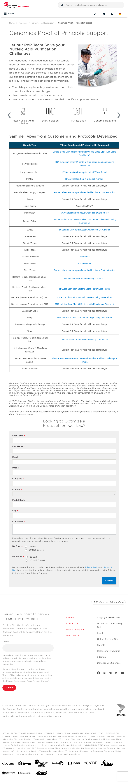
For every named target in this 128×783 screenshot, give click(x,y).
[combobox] (91, 5)
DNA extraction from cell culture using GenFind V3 (84, 339)
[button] (62, 5)
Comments (18, 521)
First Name (18, 436)
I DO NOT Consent (36, 550)
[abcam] (8, 764)
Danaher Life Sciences (109, 663)
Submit (109, 580)
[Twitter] (116, 673)
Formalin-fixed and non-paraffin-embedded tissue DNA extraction (84, 192)
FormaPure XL (84, 263)
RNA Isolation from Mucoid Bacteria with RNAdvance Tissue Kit (84, 304)
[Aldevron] (24, 764)
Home (12, 23)
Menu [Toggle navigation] (9, 13)
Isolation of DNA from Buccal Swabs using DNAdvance (84, 229)
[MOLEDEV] (8, 773)
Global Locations (75, 629)
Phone (15, 468)
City (15, 511)
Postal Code (19, 500)
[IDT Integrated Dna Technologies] (90, 764)
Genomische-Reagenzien (43, 23)
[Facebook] (98, 673)
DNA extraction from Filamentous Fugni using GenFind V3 (84, 317)
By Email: (17, 546)
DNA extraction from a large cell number (84, 179)
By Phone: (18, 556)
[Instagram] (104, 673)
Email (16, 457)
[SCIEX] (41, 773)
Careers (70, 617)
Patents (101, 645)
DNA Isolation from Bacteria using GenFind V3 (84, 278)
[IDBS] (74, 764)
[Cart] (103, 13)
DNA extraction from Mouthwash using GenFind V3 (84, 213)
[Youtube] (122, 673)
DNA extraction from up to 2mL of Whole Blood (84, 172)
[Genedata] (57, 764)
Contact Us (72, 623)
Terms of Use (8, 675)
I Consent (32, 547)
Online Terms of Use (107, 639)
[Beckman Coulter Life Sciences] (41, 764)
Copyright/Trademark (108, 617)
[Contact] (95, 13)
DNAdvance (84, 256)
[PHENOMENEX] (24, 773)
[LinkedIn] (110, 673)
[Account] (112, 13)
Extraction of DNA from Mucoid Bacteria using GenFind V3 (84, 297)
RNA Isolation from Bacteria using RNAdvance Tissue (84, 289)
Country (17, 489)
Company (18, 478)
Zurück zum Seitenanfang (108, 602)
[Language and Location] (120, 13)
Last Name (18, 446)
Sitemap (101, 657)
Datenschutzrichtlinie (108, 651)
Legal (100, 633)
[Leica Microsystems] (107, 764)
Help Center (72, 635)
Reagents (23, 23)
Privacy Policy (92, 567)
